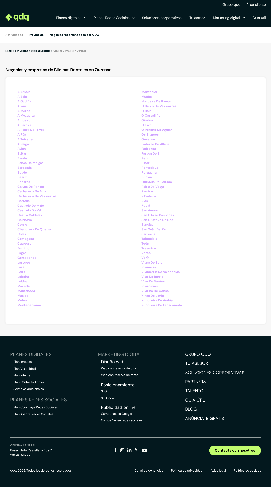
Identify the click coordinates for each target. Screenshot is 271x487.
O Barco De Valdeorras (158, 106)
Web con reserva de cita (118, 368)
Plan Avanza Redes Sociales (33, 414)
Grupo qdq (231, 4)
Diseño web (113, 361)
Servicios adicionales (28, 389)
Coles (21, 234)
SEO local (108, 398)
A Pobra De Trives (31, 130)
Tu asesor (197, 17)
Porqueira (149, 172)
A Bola (22, 97)
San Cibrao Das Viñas (157, 215)
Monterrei (149, 92)
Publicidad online (118, 407)
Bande (22, 158)
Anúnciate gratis (204, 418)
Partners (195, 382)
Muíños (147, 97)
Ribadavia (148, 196)
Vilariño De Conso (155, 291)
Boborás (23, 182)
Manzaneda (26, 291)
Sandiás (147, 224)
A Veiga (23, 144)
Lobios (22, 281)
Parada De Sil (151, 153)
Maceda (23, 286)
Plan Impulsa (22, 362)
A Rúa (21, 134)
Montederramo (29, 305)
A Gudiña (24, 101)
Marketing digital (229, 17)
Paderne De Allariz (155, 144)
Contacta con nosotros (235, 450)
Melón (22, 300)
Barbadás (24, 168)
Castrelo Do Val (29, 210)
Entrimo (23, 248)
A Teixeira (25, 139)
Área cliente (256, 4)
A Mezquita (26, 116)
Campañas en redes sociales (122, 420)
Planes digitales (71, 17)
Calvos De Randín (30, 187)
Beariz (22, 177)
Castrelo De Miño (30, 206)
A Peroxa (24, 125)
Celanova (24, 220)
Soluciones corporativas (162, 17)
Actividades (14, 35)
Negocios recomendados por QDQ (74, 35)
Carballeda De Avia (31, 191)
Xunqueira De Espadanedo (161, 305)
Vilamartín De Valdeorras (160, 272)
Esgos (22, 253)
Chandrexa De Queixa (34, 229)
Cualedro (24, 243)
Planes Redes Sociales (114, 17)
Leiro (21, 272)
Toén (145, 243)
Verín (145, 258)
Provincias (36, 35)
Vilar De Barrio (152, 277)
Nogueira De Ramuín (157, 101)
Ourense (148, 139)
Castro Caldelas (29, 215)
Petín (145, 158)
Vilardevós (149, 286)
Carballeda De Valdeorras (36, 196)
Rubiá (145, 206)
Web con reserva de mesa (119, 375)
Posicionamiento (118, 385)
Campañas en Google (116, 414)
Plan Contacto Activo (28, 382)
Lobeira (23, 277)
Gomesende (26, 258)
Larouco (23, 262)
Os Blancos (150, 134)
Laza (20, 267)
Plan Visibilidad (24, 369)
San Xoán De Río (153, 229)
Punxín (146, 177)
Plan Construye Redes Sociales (35, 407)
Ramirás (147, 191)
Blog (191, 409)
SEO (104, 391)
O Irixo (146, 125)
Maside (22, 296)
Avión (21, 149)
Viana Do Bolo (151, 262)
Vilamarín (148, 267)
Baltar (21, 153)
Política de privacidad (187, 470)
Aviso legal (218, 470)
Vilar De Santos (153, 281)
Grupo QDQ (198, 354)
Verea (146, 253)
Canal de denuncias (149, 470)
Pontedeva (149, 168)
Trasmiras (149, 248)
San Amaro (149, 210)
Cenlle (22, 224)
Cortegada (25, 239)
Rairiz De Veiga (152, 187)
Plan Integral (22, 375)
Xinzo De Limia (152, 296)
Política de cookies (247, 470)
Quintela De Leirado (156, 182)
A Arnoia (23, 92)
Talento (194, 391)
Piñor (145, 163)
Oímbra (147, 120)
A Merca (23, 111)
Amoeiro (24, 120)
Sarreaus (148, 234)
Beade (22, 172)
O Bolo (146, 111)
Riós (144, 201)
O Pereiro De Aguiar (156, 130)
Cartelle (23, 201)
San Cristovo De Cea (157, 220)
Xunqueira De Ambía (157, 300)
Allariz (22, 106)
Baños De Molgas (30, 163)
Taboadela (149, 239)
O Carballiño (150, 116)
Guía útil (259, 17)
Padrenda (148, 149)
